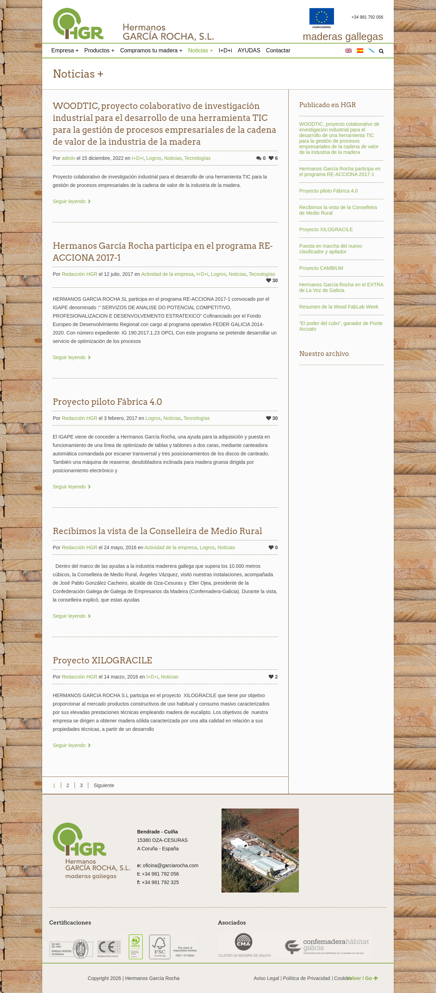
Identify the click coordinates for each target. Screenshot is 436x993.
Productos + (99, 50)
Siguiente (104, 785)
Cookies (343, 978)
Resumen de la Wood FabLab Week (338, 307)
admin (68, 158)
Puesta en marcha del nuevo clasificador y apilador (330, 248)
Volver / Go (362, 978)
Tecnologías (197, 158)
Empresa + (65, 50)
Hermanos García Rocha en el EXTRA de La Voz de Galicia (341, 287)
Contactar (278, 50)
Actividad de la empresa (167, 274)
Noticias (173, 158)
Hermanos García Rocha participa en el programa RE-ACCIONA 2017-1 (339, 171)
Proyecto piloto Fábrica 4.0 (107, 402)
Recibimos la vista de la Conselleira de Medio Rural (157, 531)
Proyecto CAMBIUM (321, 268)
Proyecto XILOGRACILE (102, 660)
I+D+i (225, 50)
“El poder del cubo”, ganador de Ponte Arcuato (341, 326)
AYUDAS (249, 50)
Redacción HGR (79, 274)
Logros (153, 158)
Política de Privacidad (306, 978)
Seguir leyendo (69, 201)
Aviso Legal (266, 978)
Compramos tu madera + (151, 50)
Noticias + (200, 50)
